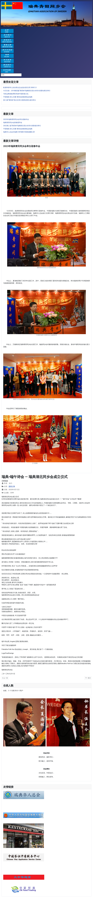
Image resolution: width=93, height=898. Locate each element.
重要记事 (12, 486)
